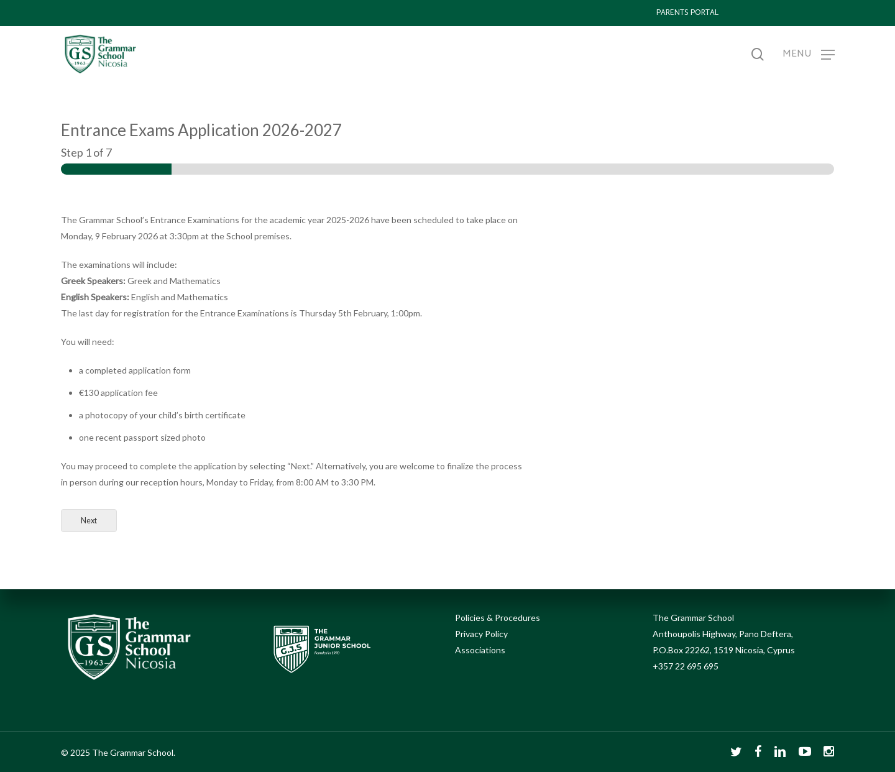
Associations (480, 650)
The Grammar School (693, 617)
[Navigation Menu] (809, 54)
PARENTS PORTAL (687, 13)
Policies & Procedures (497, 617)
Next (89, 520)
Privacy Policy (481, 633)
